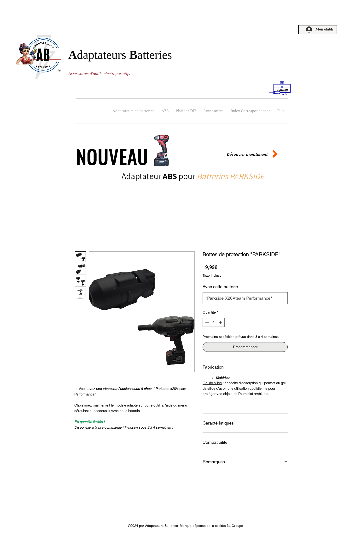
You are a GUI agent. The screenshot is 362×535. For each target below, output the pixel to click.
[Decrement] (206, 322)
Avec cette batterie (220, 286)
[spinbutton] (214, 322)
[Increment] (221, 322)
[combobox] (245, 298)
